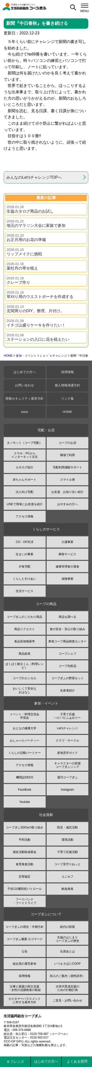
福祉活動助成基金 (24, 852)
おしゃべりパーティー (24, 740)
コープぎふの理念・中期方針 (24, 927)
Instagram (67, 789)
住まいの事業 (24, 554)
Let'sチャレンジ (67, 728)
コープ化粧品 (67, 666)
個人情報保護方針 (67, 385)
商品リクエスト (24, 629)
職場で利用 (67, 455)
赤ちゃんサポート (24, 479)
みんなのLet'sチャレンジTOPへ (34, 177)
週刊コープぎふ (67, 777)
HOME (8, 355)
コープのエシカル (24, 678)
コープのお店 (67, 443)
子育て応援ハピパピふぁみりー (67, 716)
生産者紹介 (67, 690)
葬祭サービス (67, 554)
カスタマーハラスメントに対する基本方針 (24, 1000)
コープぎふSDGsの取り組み (24, 827)
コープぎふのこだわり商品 (24, 617)
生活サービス (24, 591)
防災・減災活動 (67, 827)
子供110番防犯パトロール (24, 889)
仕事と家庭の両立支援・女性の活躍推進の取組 (24, 988)
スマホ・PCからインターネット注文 (24, 455)
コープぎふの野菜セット (67, 678)
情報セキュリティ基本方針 (24, 398)
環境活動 (67, 839)
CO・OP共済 (24, 542)
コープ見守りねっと (67, 864)
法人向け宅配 (24, 492)
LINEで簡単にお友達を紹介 (25, 504)
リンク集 (67, 398)
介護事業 (67, 542)
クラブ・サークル (67, 740)
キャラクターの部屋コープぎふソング (67, 765)
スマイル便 (67, 479)
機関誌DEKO (24, 777)
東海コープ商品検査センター (67, 641)
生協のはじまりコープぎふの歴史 (67, 939)
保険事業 (67, 579)
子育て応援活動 (67, 852)
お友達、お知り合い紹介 (67, 492)
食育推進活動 (24, 864)
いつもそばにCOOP (67, 963)
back (24, 412)
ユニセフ (67, 876)
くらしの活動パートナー (24, 753)
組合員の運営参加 (24, 963)
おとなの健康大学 (24, 728)
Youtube (24, 802)
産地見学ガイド (67, 753)
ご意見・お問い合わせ (67, 1000)
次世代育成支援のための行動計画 (67, 988)
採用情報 (67, 372)
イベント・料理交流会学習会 (24, 716)
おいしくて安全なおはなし (24, 690)
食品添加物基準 (24, 641)
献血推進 (67, 889)
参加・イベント (26, 355)
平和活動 (24, 839)
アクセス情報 (24, 516)
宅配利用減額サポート (67, 467)
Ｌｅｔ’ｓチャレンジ (53, 355)
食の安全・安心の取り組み (67, 629)
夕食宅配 (24, 566)
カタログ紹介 (24, 467)
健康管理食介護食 (67, 566)
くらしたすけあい (24, 579)
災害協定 (24, 876)
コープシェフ (67, 653)
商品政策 (24, 653)
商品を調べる (67, 617)
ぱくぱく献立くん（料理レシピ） (24, 665)
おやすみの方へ (67, 504)
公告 (24, 951)
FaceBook (24, 789)
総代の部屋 (67, 927)
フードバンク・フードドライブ (24, 901)
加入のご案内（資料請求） (67, 976)
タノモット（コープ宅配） (24, 443)
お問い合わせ (24, 385)
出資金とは (67, 951)
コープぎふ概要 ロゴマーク (25, 939)
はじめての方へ (24, 372)
